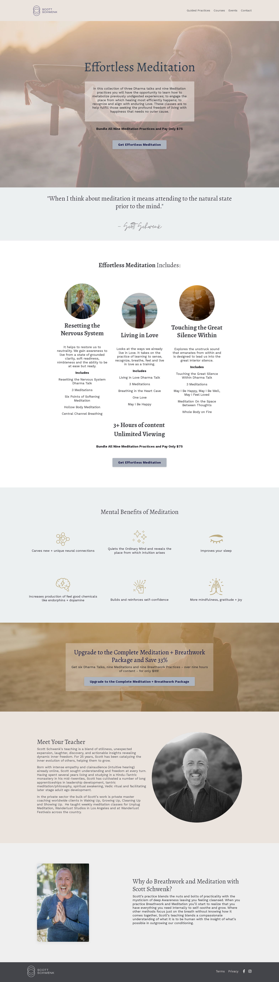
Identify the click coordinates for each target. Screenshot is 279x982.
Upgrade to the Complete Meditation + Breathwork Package (139, 683)
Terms (220, 973)
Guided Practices (198, 10)
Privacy (234, 973)
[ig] (250, 973)
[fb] (244, 973)
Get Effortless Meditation (139, 145)
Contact (246, 10)
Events (232, 10)
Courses (219, 10)
